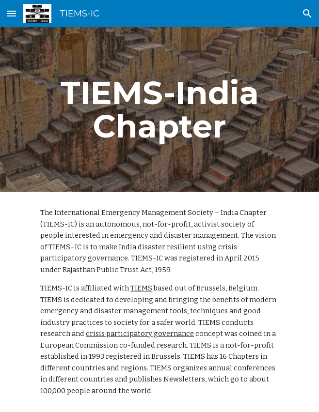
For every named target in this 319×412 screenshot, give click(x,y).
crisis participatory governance (140, 333)
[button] (11, 13)
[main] (159, 109)
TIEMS (141, 288)
